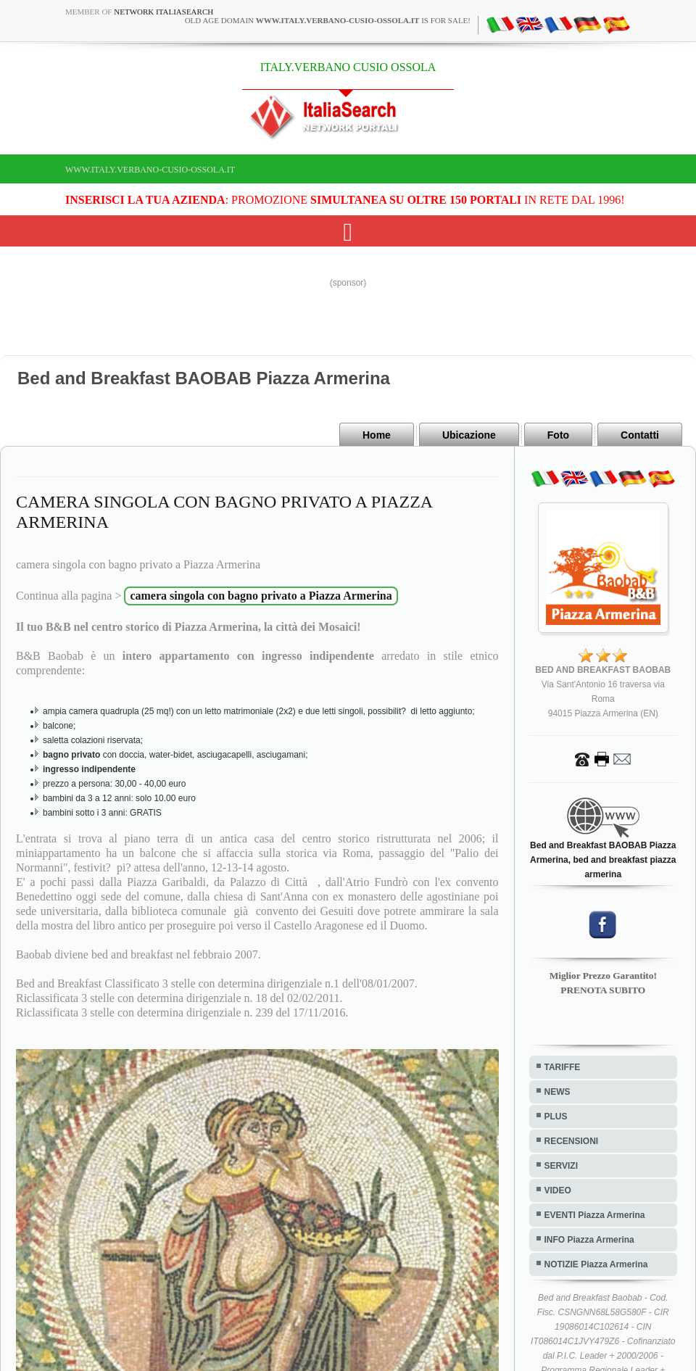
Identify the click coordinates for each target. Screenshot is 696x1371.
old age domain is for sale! (328, 20)
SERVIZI (561, 1166)
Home (376, 435)
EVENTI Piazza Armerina (594, 1215)
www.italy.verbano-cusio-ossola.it (150, 170)
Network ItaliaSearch (163, 11)
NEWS (557, 1092)
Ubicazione (469, 435)
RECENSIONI (571, 1141)
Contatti (640, 435)
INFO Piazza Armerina (589, 1240)
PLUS (556, 1116)
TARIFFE (562, 1067)
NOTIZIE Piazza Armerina (596, 1264)
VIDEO (557, 1190)
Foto (558, 435)
